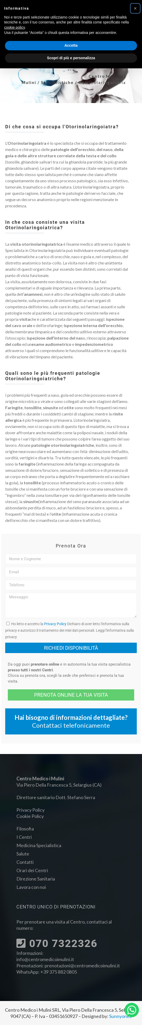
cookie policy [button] (14, 27)
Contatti (25, 862)
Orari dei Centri (32, 870)
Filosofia (25, 828)
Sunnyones (120, 1016)
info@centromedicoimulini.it (45, 959)
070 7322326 (56, 943)
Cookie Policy (30, 816)
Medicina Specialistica (38, 845)
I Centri (24, 837)
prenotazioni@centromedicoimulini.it (82, 965)
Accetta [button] (71, 45)
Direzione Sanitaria (35, 879)
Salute (22, 854)
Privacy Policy (55, 624)
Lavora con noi (31, 887)
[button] (135, 8)
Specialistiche (57, 82)
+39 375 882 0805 (58, 972)
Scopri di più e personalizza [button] (71, 58)
